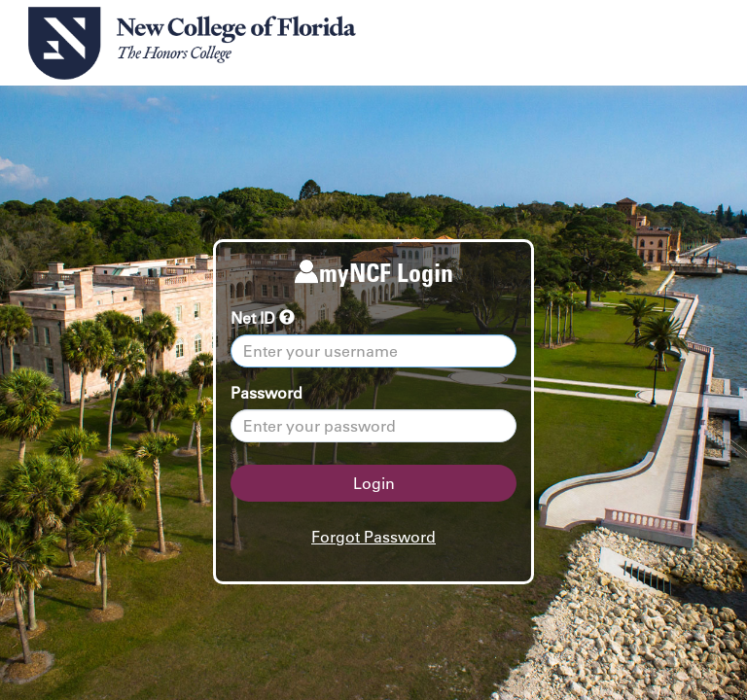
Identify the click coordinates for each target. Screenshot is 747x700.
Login (374, 483)
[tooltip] (287, 318)
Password (266, 392)
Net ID (263, 318)
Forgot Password (373, 536)
